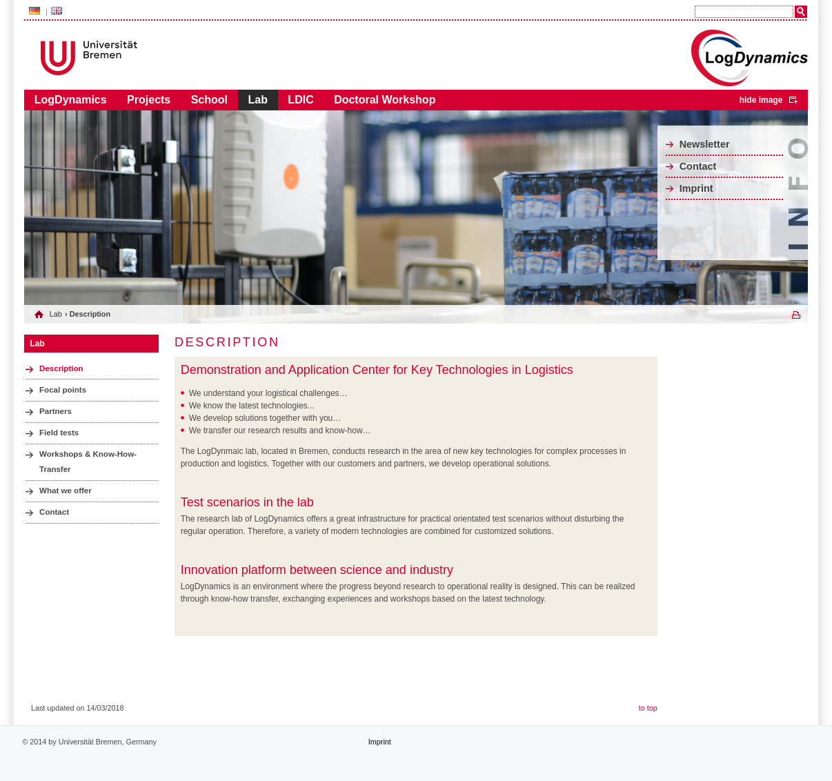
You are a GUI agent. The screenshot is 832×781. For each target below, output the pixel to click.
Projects (148, 100)
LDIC (300, 100)
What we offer (65, 490)
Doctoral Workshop (384, 100)
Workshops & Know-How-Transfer (88, 461)
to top (648, 708)
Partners (55, 411)
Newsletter (705, 144)
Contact (698, 166)
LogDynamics (70, 100)
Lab (257, 100)
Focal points (62, 390)
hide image (761, 100)
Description (61, 368)
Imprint (696, 188)
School (209, 100)
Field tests (59, 432)
